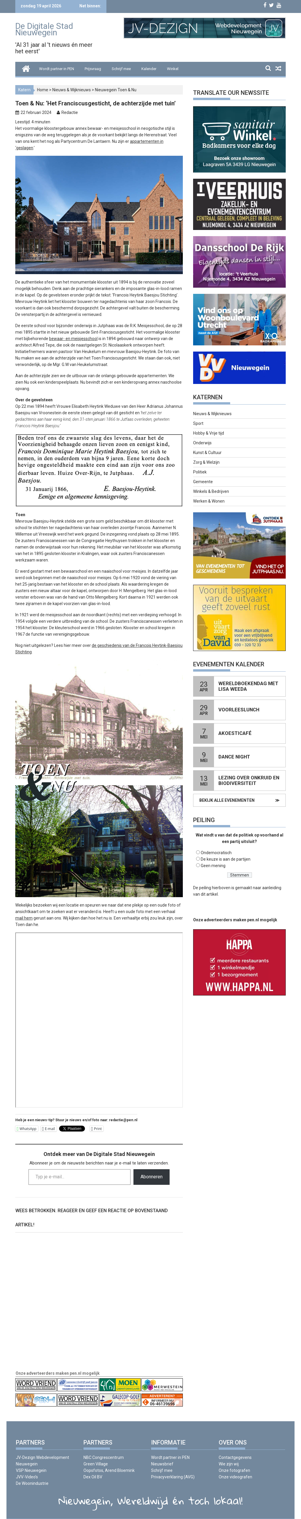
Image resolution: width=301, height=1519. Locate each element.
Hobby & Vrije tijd (208, 433)
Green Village (95, 1464)
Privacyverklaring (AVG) (173, 1477)
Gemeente (203, 481)
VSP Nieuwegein (31, 1470)
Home (42, 89)
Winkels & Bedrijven (211, 491)
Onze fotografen (234, 1470)
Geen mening (213, 865)
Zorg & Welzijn (206, 462)
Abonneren (152, 1177)
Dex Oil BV (92, 1477)
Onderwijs (202, 442)
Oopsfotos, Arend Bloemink (109, 1470)
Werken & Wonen (209, 501)
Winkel (172, 69)
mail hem (24, 918)
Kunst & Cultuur (207, 452)
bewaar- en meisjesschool (73, 338)
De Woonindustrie (32, 1483)
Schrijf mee (121, 69)
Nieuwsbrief (162, 1464)
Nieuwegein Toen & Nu (115, 89)
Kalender (148, 69)
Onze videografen (235, 1477)
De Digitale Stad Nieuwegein (44, 29)
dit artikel (209, 894)
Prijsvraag (93, 69)
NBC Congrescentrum (103, 1457)
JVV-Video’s (27, 1477)
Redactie (69, 112)
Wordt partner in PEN (56, 69)
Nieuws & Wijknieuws (71, 89)
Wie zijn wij (229, 1464)
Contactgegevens (235, 1457)
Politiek (200, 472)
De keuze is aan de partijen (225, 859)
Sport (198, 423)
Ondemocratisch (216, 852)
